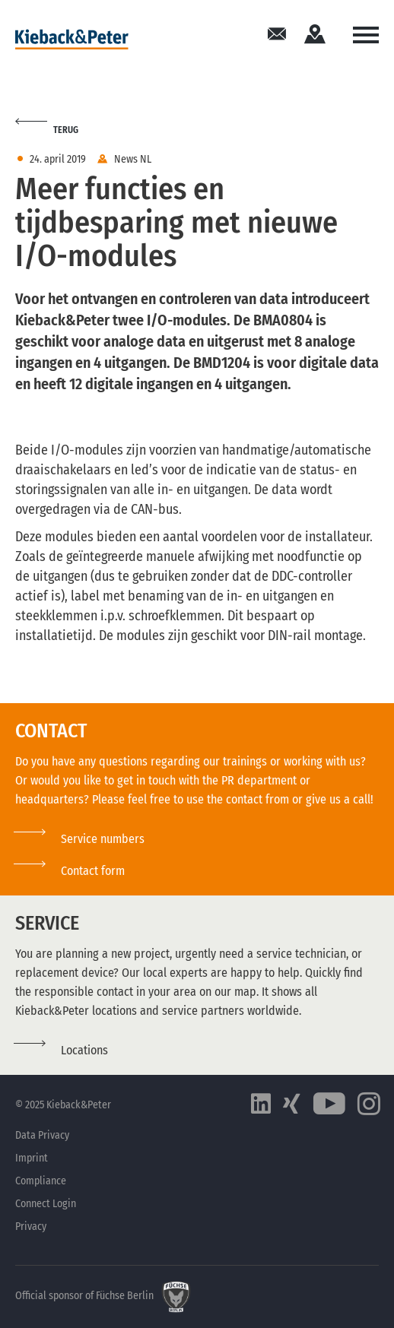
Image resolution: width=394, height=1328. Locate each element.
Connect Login (45, 1203)
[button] (70, 871)
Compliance (40, 1180)
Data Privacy (42, 1135)
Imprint (31, 1158)
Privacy (30, 1226)
